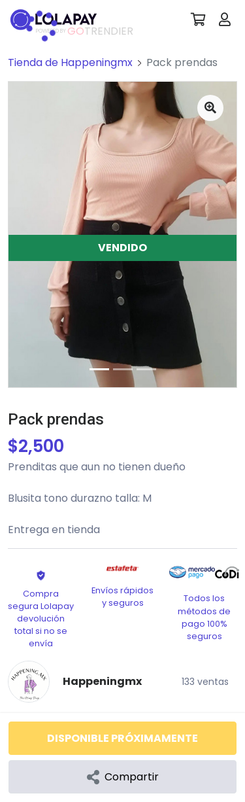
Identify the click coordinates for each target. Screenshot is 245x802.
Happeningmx (102, 681)
